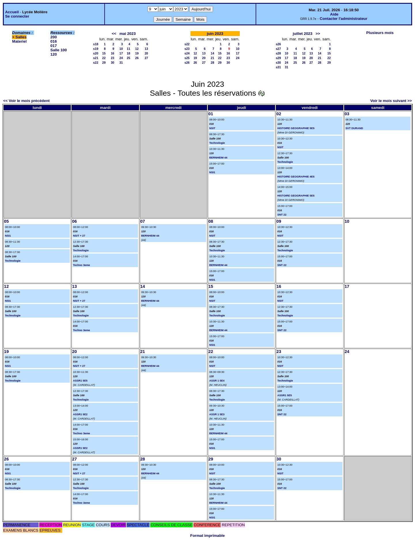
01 (210, 114)
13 (146, 48)
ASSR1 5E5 (80, 380)
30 (112, 62)
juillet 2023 (302, 33)
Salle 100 (58, 50)
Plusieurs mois (380, 33)
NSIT (212, 128)
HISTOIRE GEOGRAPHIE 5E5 (295, 128)
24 (121, 58)
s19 (95, 48)
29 (104, 62)
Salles (21, 37)
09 (278, 221)
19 (137, 53)
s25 (187, 58)
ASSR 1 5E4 (217, 380)
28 (212, 62)
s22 (95, 62)
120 (53, 54)
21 (212, 58)
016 (53, 41)
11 (128, 48)
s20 (95, 53)
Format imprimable (207, 535)
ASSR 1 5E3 (217, 414)
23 (112, 58)
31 (121, 62)
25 (128, 58)
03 (347, 114)
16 (112, 53)
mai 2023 (128, 33)
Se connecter (17, 16)
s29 (278, 58)
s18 (95, 44)
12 (137, 48)
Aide (334, 14)
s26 (187, 62)
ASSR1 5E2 (80, 414)
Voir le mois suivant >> (391, 101)
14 (212, 53)
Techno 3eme (81, 265)
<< (114, 33)
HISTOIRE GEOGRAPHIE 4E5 (295, 176)
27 (146, 58)
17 (121, 53)
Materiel (19, 41)
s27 (278, 48)
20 (146, 53)
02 (278, 114)
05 (6, 221)
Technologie (217, 142)
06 (74, 221)
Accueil (12, 12)
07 (142, 221)
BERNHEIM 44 (218, 157)
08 (210, 221)
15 (104, 53)
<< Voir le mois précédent (26, 101)
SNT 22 (281, 214)
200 (53, 37)
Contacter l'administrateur (343, 18)
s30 (278, 62)
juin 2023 (215, 33)
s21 (95, 58)
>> (318, 33)
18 (128, 53)
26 (137, 58)
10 (121, 48)
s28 (278, 53)
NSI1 (212, 172)
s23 (187, 48)
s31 (278, 67)
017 (53, 46)
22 (104, 58)
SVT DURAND (354, 128)
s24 (187, 53)
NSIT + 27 (79, 235)
